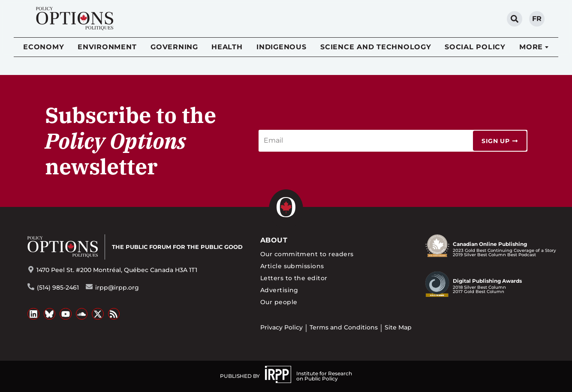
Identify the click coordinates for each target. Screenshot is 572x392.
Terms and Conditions (344, 327)
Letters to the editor (294, 278)
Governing (174, 47)
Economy (43, 47)
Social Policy (475, 47)
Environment (107, 47)
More (531, 47)
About (273, 240)
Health (227, 47)
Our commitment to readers (307, 254)
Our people (279, 302)
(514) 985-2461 (58, 287)
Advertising (279, 290)
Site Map (398, 327)
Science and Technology (375, 47)
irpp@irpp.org (117, 287)
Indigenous (281, 47)
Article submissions (292, 266)
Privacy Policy (281, 327)
